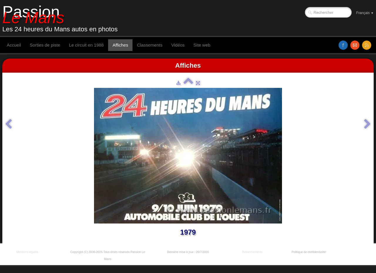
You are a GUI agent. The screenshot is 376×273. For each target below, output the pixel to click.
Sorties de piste (45, 44)
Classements (149, 44)
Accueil (14, 44)
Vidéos (178, 44)
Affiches (120, 44)
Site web (202, 44)
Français (365, 13)
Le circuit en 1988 (86, 44)
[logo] (62, 18)
